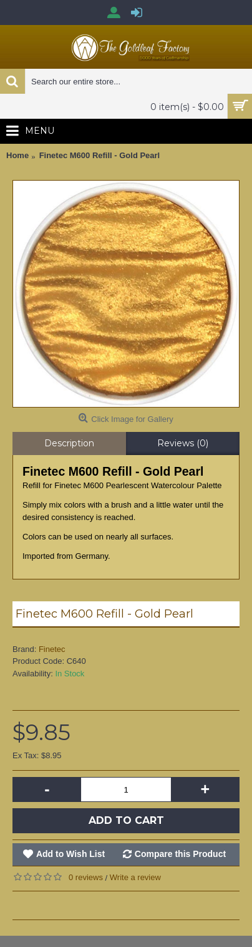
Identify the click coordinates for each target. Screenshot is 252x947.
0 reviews (86, 877)
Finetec (52, 649)
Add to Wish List (70, 854)
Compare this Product (180, 854)
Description (69, 443)
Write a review (135, 877)
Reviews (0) (182, 443)
